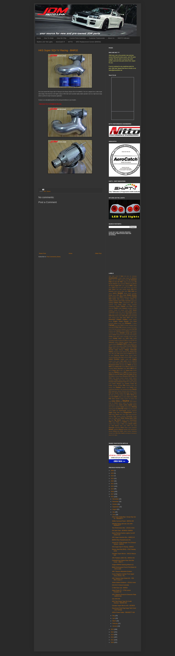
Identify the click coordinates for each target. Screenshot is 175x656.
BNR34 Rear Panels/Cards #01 (121, 540)
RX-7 (128, 395)
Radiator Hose (125, 387)
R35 (124, 385)
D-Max (116, 314)
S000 (110, 396)
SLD (131, 401)
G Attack (127, 331)
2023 (112, 478)
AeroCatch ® (60, 42)
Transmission (133, 420)
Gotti (130, 336)
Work (121, 431)
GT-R (132, 340)
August (114, 509)
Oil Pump (111, 376)
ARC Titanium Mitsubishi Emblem (122, 571)
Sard (128, 396)
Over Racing (116, 378)
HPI (110, 346)
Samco (125, 396)
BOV (118, 295)
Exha (123, 323)
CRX (120, 312)
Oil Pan (135, 374)
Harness (121, 342)
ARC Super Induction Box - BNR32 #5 (123, 537)
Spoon (135, 405)
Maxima (135, 363)
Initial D (118, 348)
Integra (127, 350)
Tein (115, 416)
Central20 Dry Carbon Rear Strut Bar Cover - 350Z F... (123, 561)
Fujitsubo (118, 331)
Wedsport (134, 427)
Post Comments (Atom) (53, 256)
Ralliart (131, 387)
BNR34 (115, 293)
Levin (114, 361)
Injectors (123, 348)
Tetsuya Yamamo (121, 416)
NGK (112, 372)
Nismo (116, 372)
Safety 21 (120, 396)
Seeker (122, 398)
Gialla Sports (116, 336)
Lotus (110, 363)
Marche (126, 363)
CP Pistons (121, 310)
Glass (121, 336)
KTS (133, 357)
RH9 (110, 393)
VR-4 (128, 425)
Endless (125, 319)
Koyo (122, 357)
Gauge (118, 334)
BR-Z (121, 295)
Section (118, 398)
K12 (136, 353)
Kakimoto (116, 355)
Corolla (115, 310)
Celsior (129, 304)
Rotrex (131, 393)
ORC (129, 376)
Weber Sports (128, 427)
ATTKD (128, 287)
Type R (132, 422)
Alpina (119, 283)
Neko (110, 372)
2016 (112, 496)
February (115, 623)
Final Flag (111, 327)
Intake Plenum (119, 349)
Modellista (111, 368)
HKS (45, 191)
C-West (132, 299)
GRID (127, 338)
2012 (112, 637)
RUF (125, 395)
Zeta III (110, 435)
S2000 (116, 397)
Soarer (116, 403)
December (115, 499)
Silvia (118, 401)
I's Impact (113, 346)
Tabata (117, 414)
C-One (127, 299)
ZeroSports (134, 433)
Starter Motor (128, 406)
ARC (131, 285)
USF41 (110, 423)
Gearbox (134, 334)
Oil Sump (116, 376)
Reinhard (124, 391)
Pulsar (110, 385)
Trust (117, 422)
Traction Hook (125, 420)
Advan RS (128, 278)
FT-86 (112, 329)
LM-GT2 (129, 361)
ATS (122, 287)
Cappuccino (134, 300)
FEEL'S (122, 325)
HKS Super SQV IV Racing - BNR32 (58, 50)
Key (119, 357)
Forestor (129, 327)
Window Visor (127, 429)
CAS (132, 302)
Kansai (122, 355)
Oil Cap (115, 374)
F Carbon (134, 323)
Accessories (113, 278)
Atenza (117, 287)
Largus (122, 359)
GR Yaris (134, 336)
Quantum (115, 385)
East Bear (123, 317)
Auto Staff (119, 289)
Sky (121, 401)
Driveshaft (134, 315)
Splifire (121, 405)
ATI (120, 287)
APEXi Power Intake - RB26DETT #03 (123, 612)
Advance (134, 278)
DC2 (124, 314)
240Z (110, 276)
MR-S (132, 368)
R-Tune (120, 385)
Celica (124, 304)
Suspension (127, 412)
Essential (111, 323)
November (115, 501)
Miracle (123, 366)
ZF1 (113, 435)
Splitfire (125, 405)
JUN (118, 353)
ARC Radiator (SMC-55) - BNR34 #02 (123, 558)
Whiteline (116, 429)
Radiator (118, 387)
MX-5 (118, 370)
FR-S (132, 327)
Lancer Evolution (114, 359)
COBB (119, 308)
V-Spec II (118, 423)
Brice (118, 297)
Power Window (116, 383)
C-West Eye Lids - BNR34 (120, 588)
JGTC (110, 353)
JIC (113, 353)
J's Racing (131, 351)
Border (110, 295)
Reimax (119, 391)
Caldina (111, 300)
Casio (135, 302)
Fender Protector (129, 325)
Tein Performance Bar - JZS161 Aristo (123, 528)
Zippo (116, 435)
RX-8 (132, 395)
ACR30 (120, 278)
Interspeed (116, 351)
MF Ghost (134, 364)
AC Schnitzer (133, 276)
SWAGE (135, 412)
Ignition (121, 346)
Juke (115, 353)
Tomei (122, 418)
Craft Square (133, 310)
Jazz (135, 351)
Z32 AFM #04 (116, 599)
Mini (120, 366)
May (113, 615)
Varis (122, 423)
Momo (115, 368)
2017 (112, 494)
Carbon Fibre (118, 302)
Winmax (111, 431)
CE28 (115, 304)
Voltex (121, 425)
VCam (126, 423)
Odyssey (134, 372)
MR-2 (128, 368)
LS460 (113, 363)
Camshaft (127, 300)
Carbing (111, 302)
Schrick (131, 396)
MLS (135, 366)
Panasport (111, 380)
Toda (115, 418)
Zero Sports (121, 433)
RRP (112, 395)
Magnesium (121, 363)
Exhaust (128, 323)
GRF (124, 338)
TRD (110, 422)
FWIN (122, 331)
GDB (125, 334)
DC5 (127, 314)
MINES (117, 366)
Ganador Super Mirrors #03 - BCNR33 (123, 605)
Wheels (111, 429)
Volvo (125, 425)
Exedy (119, 323)
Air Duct (114, 281)
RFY (135, 391)
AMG (131, 283)
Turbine (124, 422)
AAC (128, 276)
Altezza (128, 283)
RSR (118, 395)
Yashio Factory (127, 431)
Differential (111, 315)
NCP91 (135, 370)
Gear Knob (129, 334)
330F (113, 276)
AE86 (110, 280)
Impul (110, 348)
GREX (120, 338)
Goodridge (126, 336)
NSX (125, 372)
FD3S (118, 325)
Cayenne (111, 304)
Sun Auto (130, 408)
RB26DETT (117, 389)
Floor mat (118, 327)
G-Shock (111, 333)
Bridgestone (126, 297)
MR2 (135, 368)
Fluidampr (124, 327)
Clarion (135, 306)
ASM (113, 287)
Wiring (115, 431)
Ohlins (110, 374)
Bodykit (120, 293)
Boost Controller (132, 293)
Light (121, 361)
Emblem (119, 319)
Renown (132, 391)
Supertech (134, 410)
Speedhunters (112, 405)
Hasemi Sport (128, 342)
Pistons (124, 380)
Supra (110, 412)
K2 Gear (111, 355)
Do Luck (124, 315)
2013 (112, 634)
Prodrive (127, 383)
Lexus (118, 361)
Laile (135, 357)
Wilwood (121, 429)
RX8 (135, 395)
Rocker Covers (119, 393)
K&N (133, 353)
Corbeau (111, 310)
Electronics (112, 319)
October (115, 504)
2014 (112, 632)
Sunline (135, 408)
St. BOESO (117, 406)
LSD (117, 363)
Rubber (122, 395)
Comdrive (130, 308)
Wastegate (111, 427)
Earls (118, 317)
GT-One (129, 340)
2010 (112, 642)
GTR (135, 340)
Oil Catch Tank (121, 374)
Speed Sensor (133, 403)
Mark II (130, 363)
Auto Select (112, 289)
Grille (131, 338)
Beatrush (111, 291)
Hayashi (135, 342)
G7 (114, 333)
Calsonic (115, 300)
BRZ (131, 297)
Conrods (135, 308)
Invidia (120, 351)
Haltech (117, 342)
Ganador (122, 333)
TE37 (127, 414)
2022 (112, 481)
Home (39, 38)
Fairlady (111, 325)
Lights (125, 361)
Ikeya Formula (127, 346)
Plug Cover (133, 380)
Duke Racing (112, 317)
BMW (132, 291)
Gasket (114, 334)
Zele (116, 433)
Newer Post (42, 253)
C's (136, 299)
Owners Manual (124, 378)
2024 (112, 476)
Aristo (135, 285)
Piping (120, 380)
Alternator (123, 283)
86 (125, 276)
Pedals (116, 380)
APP (120, 285)
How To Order (49, 38)
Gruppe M (116, 340)
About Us (111, 38)
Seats (113, 398)
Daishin (121, 314)
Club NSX (111, 308)
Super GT (115, 410)
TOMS (135, 418)
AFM (119, 280)
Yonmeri (111, 433)
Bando (128, 289)
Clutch (116, 308)
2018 (112, 491)
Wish (118, 431)
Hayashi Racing (112, 344)
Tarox (124, 414)
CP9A (126, 310)
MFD (110, 366)
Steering (134, 407)
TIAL (113, 418)
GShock (121, 340)
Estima (115, 323)
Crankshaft (112, 312)
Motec (125, 368)
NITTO (70, 42)
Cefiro (119, 304)
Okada (120, 376)
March (114, 621)
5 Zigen (121, 276)
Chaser (118, 306)
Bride (121, 297)
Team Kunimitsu (133, 414)
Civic (130, 306)
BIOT (126, 291)
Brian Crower (112, 297)
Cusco (130, 312)
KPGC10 (126, 357)
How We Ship (61, 38)
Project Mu (133, 383)
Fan (116, 325)
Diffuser (117, 315)
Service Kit (127, 398)
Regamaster (114, 391)
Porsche (111, 381)
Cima (127, 306)
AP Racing (112, 285)
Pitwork (128, 380)
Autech (135, 287)
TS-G (120, 422)
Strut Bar (120, 408)
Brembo (134, 295)
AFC (116, 280)
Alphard (115, 283)
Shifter (114, 401)
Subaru (126, 408)
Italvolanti (125, 351)
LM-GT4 (134, 361)
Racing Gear (112, 387)
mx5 (121, 370)
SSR (113, 406)
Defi (130, 314)
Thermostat (129, 416)
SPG (117, 405)
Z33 (114, 433)
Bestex (119, 291)
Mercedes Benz (123, 364)
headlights (120, 344)
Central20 (134, 304)
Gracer (110, 338)
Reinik (128, 391)
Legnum (111, 361)
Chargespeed (112, 306)
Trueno (113, 422)
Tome (118, 418)
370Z (117, 276)
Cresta (116, 312)
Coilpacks (124, 308)
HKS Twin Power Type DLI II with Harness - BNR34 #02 (122, 602)
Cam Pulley (121, 300)
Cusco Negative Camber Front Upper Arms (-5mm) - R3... (123, 574)
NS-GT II (121, 372)
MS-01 (110, 370)
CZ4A (113, 314)
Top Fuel (111, 420)
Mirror (127, 366)
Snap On (111, 403)
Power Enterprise (118, 381)
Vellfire (135, 423)
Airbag (125, 281)
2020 (112, 486)
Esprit (135, 321)
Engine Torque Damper (121, 321)
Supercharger (122, 410)
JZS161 (125, 353)
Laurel (126, 359)
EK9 (136, 317)
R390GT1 (128, 385)
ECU (128, 317)
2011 (112, 640)
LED (130, 359)
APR (123, 285)
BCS (135, 289)
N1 (124, 370)
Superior (129, 410)
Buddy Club (115, 299)
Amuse (135, 283)
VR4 (132, 425)
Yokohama (134, 431)
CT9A (126, 312)
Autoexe (124, 289)
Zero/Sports (128, 433)
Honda (128, 344)
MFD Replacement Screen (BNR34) (88, 42)
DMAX (120, 315)
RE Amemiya (124, 389)
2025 (112, 473)
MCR (117, 364)
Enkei (131, 321)
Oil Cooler (129, 374)
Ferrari (135, 325)
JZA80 (121, 353)
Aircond (129, 281)
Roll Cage (126, 393)
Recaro (134, 389)
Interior (111, 351)
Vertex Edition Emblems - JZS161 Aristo (124, 582)
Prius (123, 383)
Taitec (120, 414)
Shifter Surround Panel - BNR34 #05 (123, 521)
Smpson (135, 401)
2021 (112, 483)
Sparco (120, 403)
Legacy (134, 359)
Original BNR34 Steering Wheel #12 (122, 564)
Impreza (134, 346)
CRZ (123, 312)
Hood (132, 344)
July (113, 512)
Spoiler (130, 405)
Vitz (109, 425)
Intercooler (133, 350)
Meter (129, 365)
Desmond (134, 314)
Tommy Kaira (129, 418)
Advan (123, 278)
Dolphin (129, 315)
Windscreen (134, 429)
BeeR (115, 291)
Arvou (110, 287)
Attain (125, 287)
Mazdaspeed (112, 364)
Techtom (111, 416)
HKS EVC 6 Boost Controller (120, 585)
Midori (113, 366)
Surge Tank (116, 412)
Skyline (49, 191)
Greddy (115, 338)
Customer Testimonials (97, 38)
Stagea (122, 406)
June (114, 514)
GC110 (122, 334)
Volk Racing (115, 425)
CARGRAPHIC (126, 302)
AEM (113, 280)
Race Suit (134, 385)
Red (110, 391)
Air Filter (120, 282)
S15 (113, 396)
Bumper (122, 299)
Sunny (110, 410)
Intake (131, 348)
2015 (112, 629)
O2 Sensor (129, 372)
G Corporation (133, 331)
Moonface (120, 368)
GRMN (135, 338)
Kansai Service (128, 355)
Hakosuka (111, 342)
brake (124, 295)
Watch (122, 427)
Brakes (129, 295)
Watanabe (117, 427)
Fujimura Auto (112, 331)
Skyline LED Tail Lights (45, 42)
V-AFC (114, 423)
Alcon (132, 281)
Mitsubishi (131, 366)
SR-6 (110, 406)
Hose (135, 344)
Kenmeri (115, 357)
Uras (135, 422)
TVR (128, 422)
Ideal (118, 346)
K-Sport (129, 353)
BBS (132, 289)
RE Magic (129, 389)
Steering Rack (112, 408)
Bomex (125, 293)
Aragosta (127, 285)
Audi (132, 287)
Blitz (129, 291)
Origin (132, 376)
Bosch (114, 295)
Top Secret (117, 420)
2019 (112, 489)
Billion (123, 291)
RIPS (113, 393)
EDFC (132, 317)
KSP (130, 357)
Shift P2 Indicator (124, 38)
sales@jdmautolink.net (115, 70)
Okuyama (125, 376)
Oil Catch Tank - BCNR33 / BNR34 (122, 530)
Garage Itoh (129, 333)
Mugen (114, 370)
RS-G (115, 395)
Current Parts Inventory (78, 38)
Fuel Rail (134, 329)
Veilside (130, 423)
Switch (113, 414)
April (113, 618)
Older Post (98, 253)
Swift (110, 414)
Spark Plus (126, 403)
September (115, 507)
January (115, 626)
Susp (121, 412)
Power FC (126, 381)
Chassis (123, 306)
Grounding (111, 340)
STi (117, 408)
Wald (135, 425)
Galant (117, 333)
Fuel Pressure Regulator (120, 329)
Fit (114, 327)
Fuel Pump (128, 329)
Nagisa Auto (129, 370)
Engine (130, 319)
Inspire (127, 348)
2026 (112, 470)
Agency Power (124, 280)
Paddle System (133, 378)
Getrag (110, 336)
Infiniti (114, 348)
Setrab (132, 398)
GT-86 (125, 340)
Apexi (116, 285)
